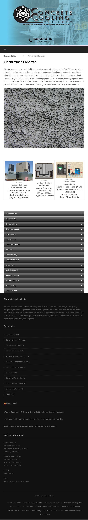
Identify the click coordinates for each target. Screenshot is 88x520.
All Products (44, 219)
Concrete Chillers (12, 334)
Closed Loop (44, 239)
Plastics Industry (44, 280)
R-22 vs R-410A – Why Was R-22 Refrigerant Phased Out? (30, 426)
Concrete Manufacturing (15, 378)
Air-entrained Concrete (15, 345)
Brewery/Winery (44, 224)
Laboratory (44, 265)
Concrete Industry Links (15, 351)
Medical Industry (44, 275)
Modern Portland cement (15, 367)
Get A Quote (10, 394)
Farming (44, 250)
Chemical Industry (44, 229)
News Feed (11, 403)
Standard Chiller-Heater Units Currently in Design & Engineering (33, 419)
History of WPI (44, 214)
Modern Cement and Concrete (17, 362)
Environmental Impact (14, 389)
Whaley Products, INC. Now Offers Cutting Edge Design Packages (34, 412)
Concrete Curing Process (15, 340)
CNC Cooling (44, 234)
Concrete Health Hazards (16, 383)
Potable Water (44, 291)
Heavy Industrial (44, 260)
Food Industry (44, 255)
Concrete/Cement (44, 244)
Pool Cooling (44, 285)
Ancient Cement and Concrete (17, 356)
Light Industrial (44, 270)
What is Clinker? (12, 372)
